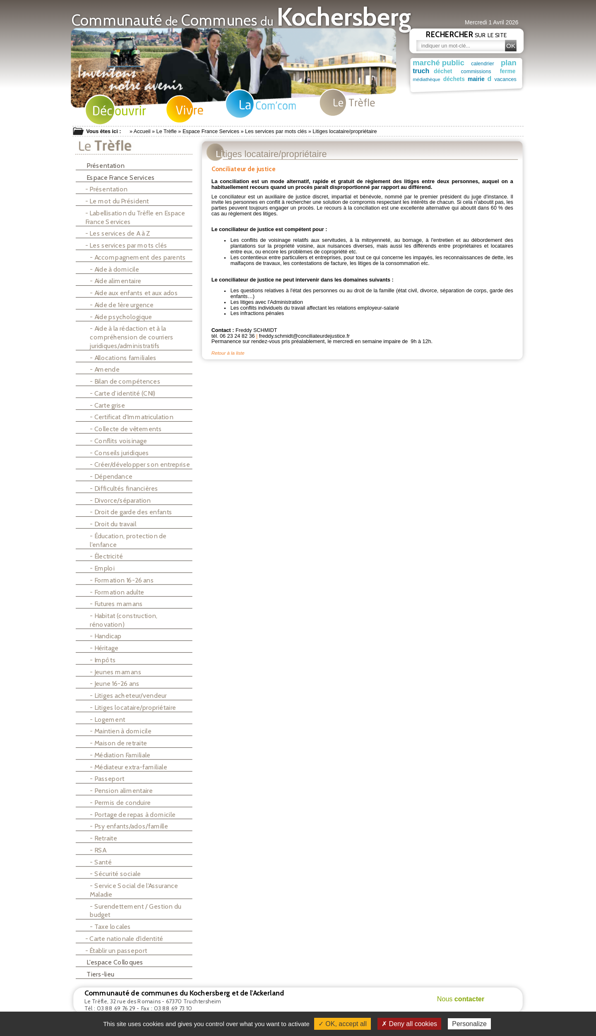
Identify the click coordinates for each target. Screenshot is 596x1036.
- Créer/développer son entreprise (140, 464)
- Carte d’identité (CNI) (122, 393)
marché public (438, 62)
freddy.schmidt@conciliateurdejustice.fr (304, 335)
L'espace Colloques (111, 962)
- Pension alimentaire (121, 790)
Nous (461, 999)
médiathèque (426, 79)
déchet (447, 71)
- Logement (107, 719)
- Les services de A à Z (118, 233)
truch (421, 70)
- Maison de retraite (118, 743)
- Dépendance (111, 476)
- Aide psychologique (121, 317)
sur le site (466, 34)
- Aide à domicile (114, 269)
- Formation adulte (117, 591)
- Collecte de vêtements (126, 429)
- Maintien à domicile (120, 731)
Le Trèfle (166, 131)
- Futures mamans (116, 603)
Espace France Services (211, 131)
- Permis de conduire (120, 802)
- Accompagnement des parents (137, 257)
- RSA (98, 850)
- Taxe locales (110, 926)
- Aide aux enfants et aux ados (134, 293)
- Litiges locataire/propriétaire (133, 707)
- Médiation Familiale (120, 755)
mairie (473, 79)
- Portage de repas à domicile (132, 814)
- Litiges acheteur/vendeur (128, 695)
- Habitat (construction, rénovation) (123, 619)
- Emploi (102, 568)
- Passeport (107, 778)
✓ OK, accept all (342, 1023)
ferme (512, 71)
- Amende (104, 369)
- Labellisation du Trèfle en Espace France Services (135, 217)
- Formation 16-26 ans (122, 580)
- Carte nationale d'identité (124, 938)
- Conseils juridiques (119, 452)
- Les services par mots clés (126, 245)
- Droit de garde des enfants (131, 512)
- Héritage (104, 648)
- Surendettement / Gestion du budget (135, 910)
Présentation (102, 165)
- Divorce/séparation (120, 500)
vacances (499, 79)
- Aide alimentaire (115, 281)
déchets (452, 79)
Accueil (142, 131)
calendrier (484, 63)
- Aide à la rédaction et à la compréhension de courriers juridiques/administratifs (131, 337)
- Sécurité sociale (115, 873)
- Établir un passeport (116, 950)
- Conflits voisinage (118, 441)
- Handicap (105, 636)
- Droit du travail (113, 524)
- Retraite (103, 838)
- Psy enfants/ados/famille (129, 826)
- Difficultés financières (124, 488)
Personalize (469, 1023)
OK (510, 45)
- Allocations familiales (123, 357)
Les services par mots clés (276, 131)
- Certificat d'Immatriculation (131, 417)
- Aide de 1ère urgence (122, 305)
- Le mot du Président (117, 201)
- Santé (101, 862)
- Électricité (106, 556)
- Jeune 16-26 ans (114, 683)
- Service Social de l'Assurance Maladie (134, 889)
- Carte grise (107, 405)
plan (512, 62)
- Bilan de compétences (125, 381)
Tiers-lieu (97, 974)
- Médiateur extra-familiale (128, 767)
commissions (480, 71)
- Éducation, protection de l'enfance (128, 540)
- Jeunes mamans (115, 672)
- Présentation (106, 189)
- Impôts (102, 660)
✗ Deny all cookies (409, 1023)
